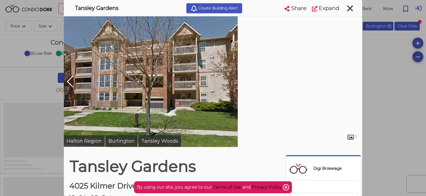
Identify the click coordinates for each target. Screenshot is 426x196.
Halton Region (84, 141)
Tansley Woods (159, 141)
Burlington (121, 141)
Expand (325, 8)
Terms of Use (227, 187)
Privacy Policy (267, 187)
